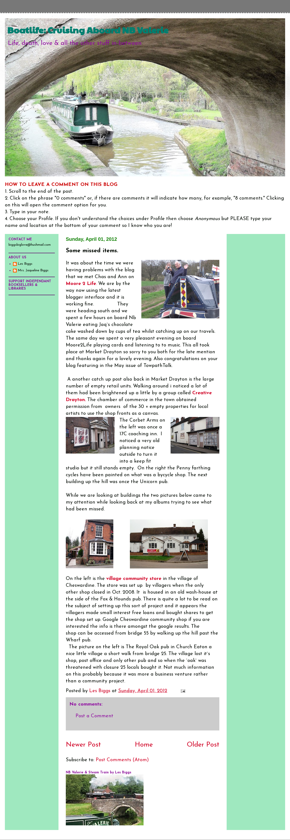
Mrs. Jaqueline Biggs (33, 270)
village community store (133, 578)
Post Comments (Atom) (122, 760)
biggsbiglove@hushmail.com (30, 245)
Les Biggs (25, 264)
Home (144, 744)
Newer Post (83, 744)
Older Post (203, 744)
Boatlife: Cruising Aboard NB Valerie (87, 30)
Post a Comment (94, 716)
